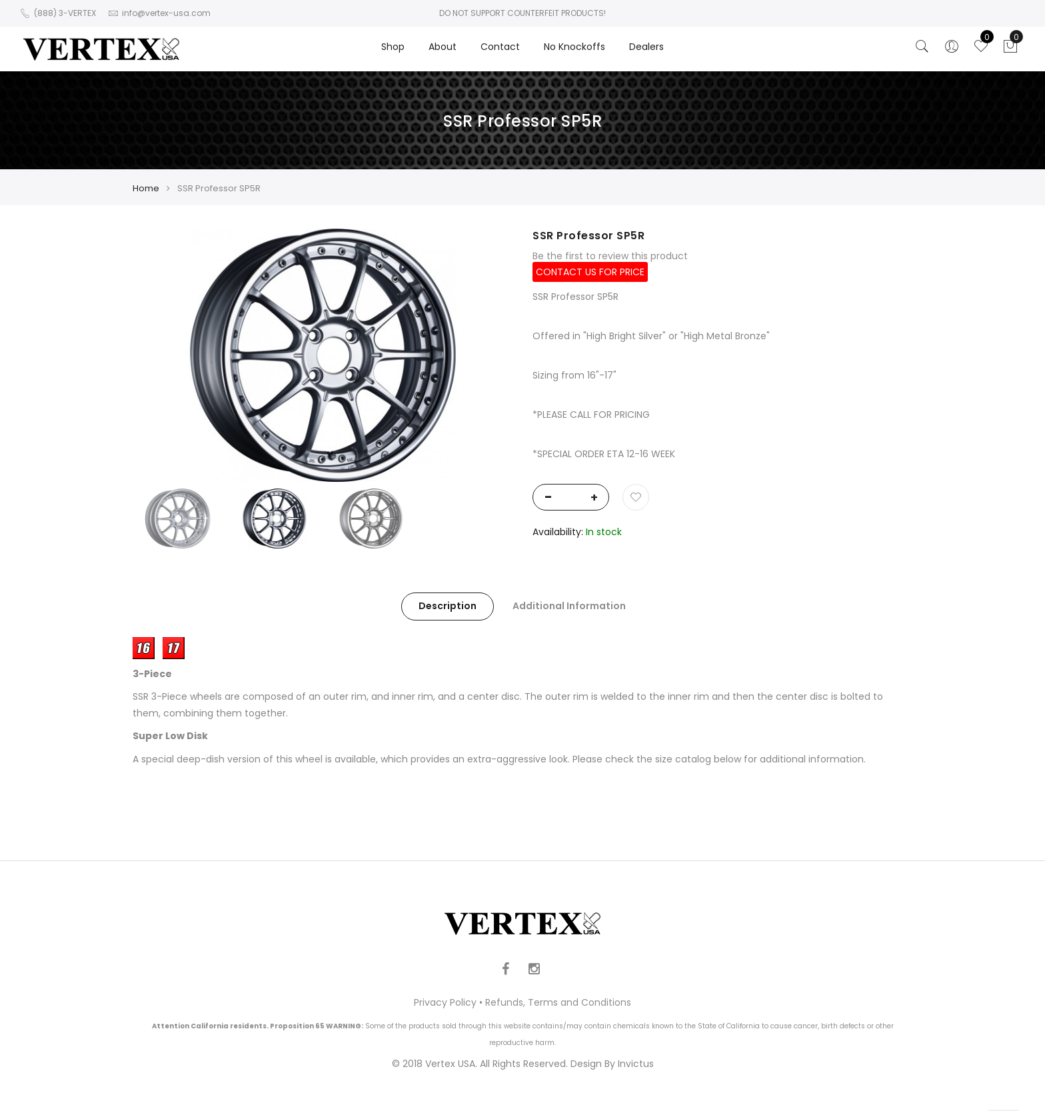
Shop (393, 46)
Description (448, 605)
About (443, 46)
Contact (500, 46)
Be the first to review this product (610, 256)
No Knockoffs (574, 46)
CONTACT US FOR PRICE (590, 272)
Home (146, 188)
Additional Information (569, 605)
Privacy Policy (445, 1002)
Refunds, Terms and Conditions (558, 1002)
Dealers (646, 46)
